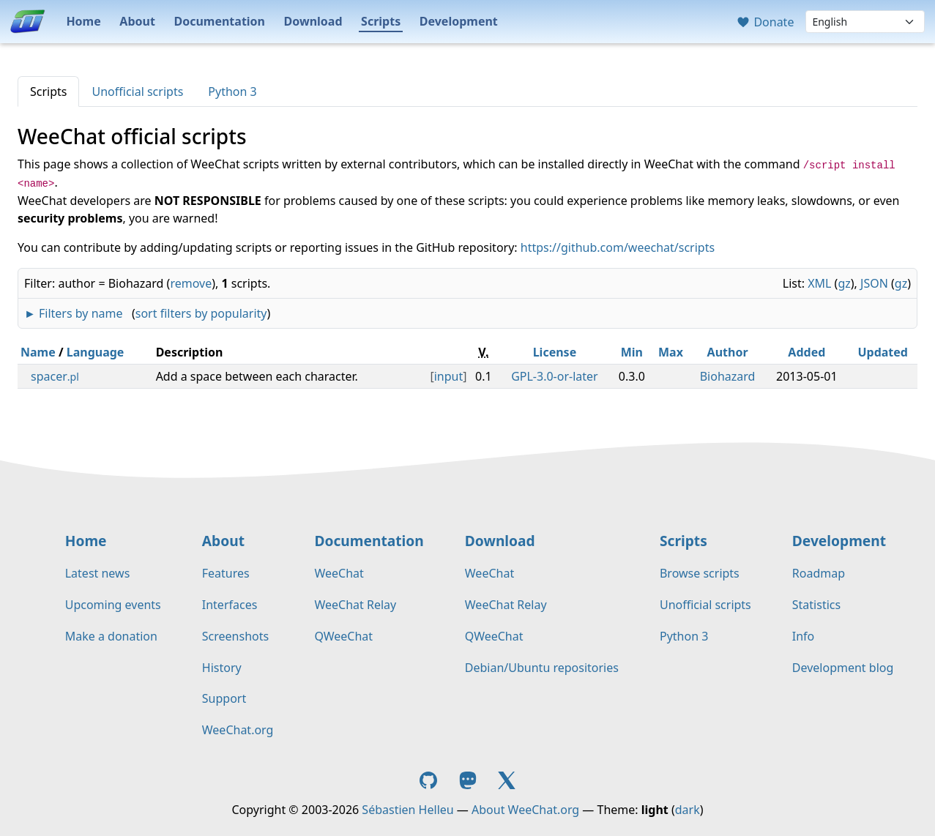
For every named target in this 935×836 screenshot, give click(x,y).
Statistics (816, 605)
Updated (882, 352)
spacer (55, 376)
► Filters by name (73, 313)
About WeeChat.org (525, 810)
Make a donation (111, 636)
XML (819, 283)
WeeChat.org (238, 730)
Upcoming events (113, 605)
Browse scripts (700, 573)
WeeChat (338, 573)
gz (844, 283)
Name (38, 352)
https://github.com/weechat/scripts (618, 247)
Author (727, 352)
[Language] (865, 21)
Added (806, 352)
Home (83, 21)
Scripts (381, 21)
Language (95, 352)
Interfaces (230, 605)
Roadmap (818, 573)
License (555, 352)
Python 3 (232, 91)
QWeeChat (343, 636)
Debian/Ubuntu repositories (542, 668)
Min (632, 352)
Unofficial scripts (137, 91)
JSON (874, 283)
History (222, 668)
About (137, 21)
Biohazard (728, 376)
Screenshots (235, 636)
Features (226, 573)
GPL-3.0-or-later (554, 376)
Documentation (219, 21)
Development (459, 21)
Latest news (97, 573)
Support (224, 698)
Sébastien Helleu (407, 810)
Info (803, 636)
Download (313, 21)
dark (687, 810)
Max (670, 352)
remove (191, 283)
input (448, 376)
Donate (765, 22)
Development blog (842, 668)
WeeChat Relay (355, 605)
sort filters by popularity (201, 313)
